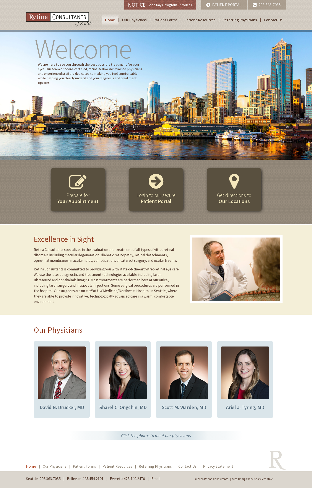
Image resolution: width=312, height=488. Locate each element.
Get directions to (234, 198)
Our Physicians (134, 20)
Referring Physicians (239, 20)
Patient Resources (200, 20)
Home (110, 20)
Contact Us (273, 20)
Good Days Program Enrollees (160, 4)
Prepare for (77, 198)
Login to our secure (156, 198)
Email (155, 478)
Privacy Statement (218, 466)
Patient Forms (165, 20)
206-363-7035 (269, 4)
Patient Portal (226, 4)
